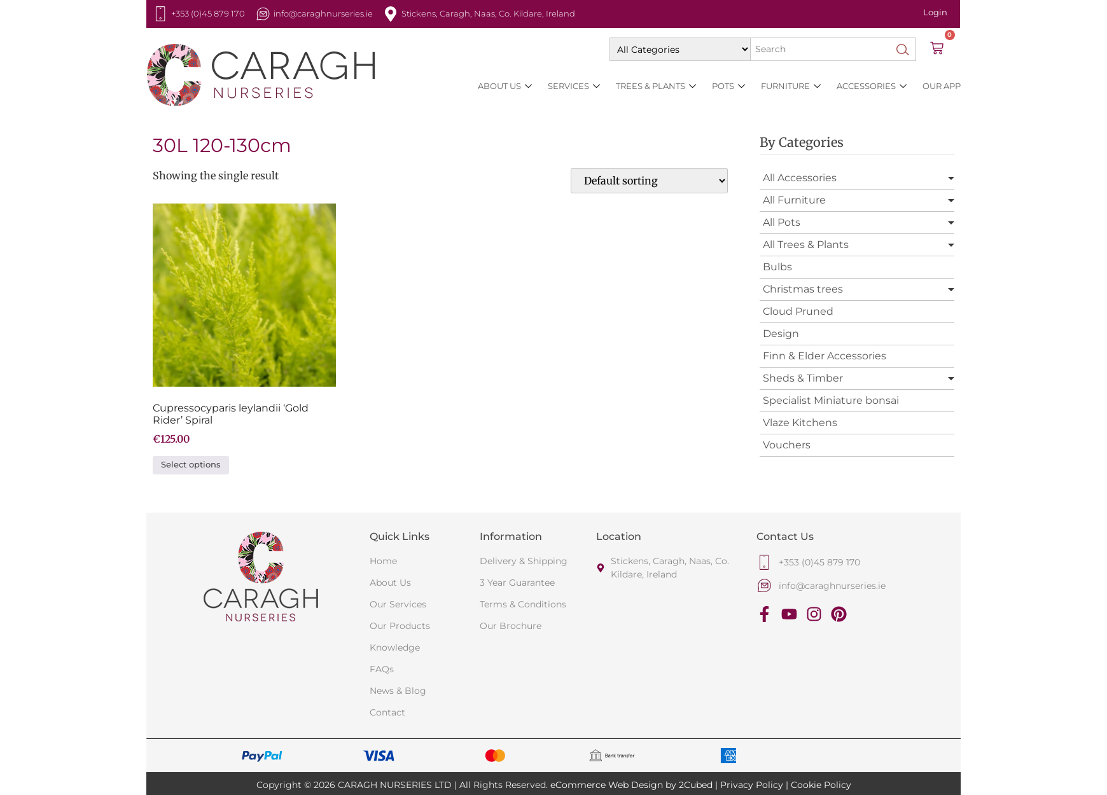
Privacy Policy (751, 785)
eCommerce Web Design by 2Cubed (631, 785)
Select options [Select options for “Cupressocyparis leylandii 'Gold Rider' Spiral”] (191, 464)
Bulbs (777, 267)
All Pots (781, 222)
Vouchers (787, 445)
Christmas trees (803, 289)
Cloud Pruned (798, 311)
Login (935, 12)
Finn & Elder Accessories (824, 356)
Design (781, 334)
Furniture (791, 86)
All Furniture (794, 200)
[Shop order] (649, 180)
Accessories (872, 86)
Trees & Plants (656, 86)
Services (574, 86)
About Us (505, 86)
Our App (941, 86)
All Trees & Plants (806, 244)
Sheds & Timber (803, 378)
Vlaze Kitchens (800, 423)
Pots (728, 86)
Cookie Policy (821, 785)
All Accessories (800, 178)
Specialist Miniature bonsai (831, 400)
